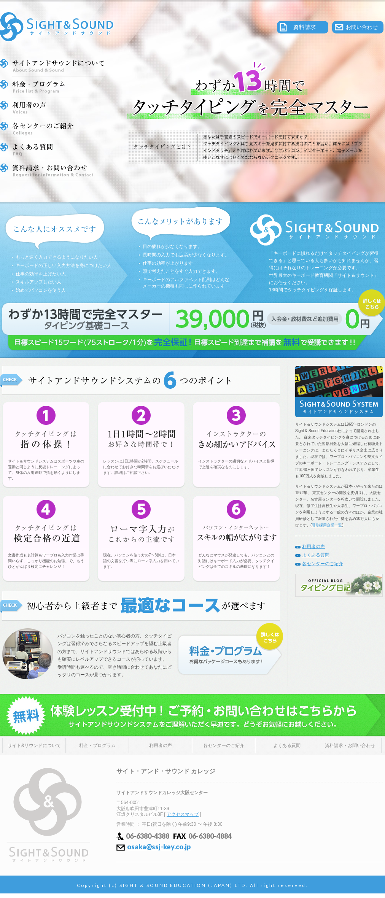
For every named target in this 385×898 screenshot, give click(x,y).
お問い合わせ (362, 27)
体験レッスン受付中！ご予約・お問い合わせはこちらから (192, 715)
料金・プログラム (97, 745)
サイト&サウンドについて (34, 745)
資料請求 (304, 27)
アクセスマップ (183, 814)
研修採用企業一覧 (327, 525)
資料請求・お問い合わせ (350, 745)
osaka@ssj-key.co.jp (159, 846)
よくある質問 (315, 555)
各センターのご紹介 (322, 563)
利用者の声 (313, 546)
